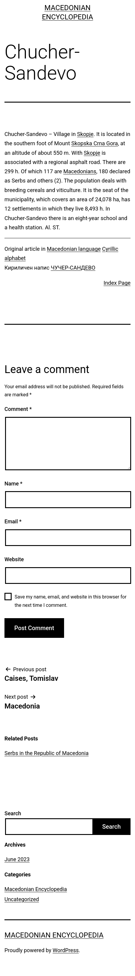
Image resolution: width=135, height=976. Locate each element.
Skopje (85, 134)
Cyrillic (110, 249)
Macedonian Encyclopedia (35, 889)
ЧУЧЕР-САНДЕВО (73, 268)
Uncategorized (21, 899)
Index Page (117, 283)
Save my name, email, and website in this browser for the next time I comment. (70, 601)
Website (14, 559)
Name (13, 483)
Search (12, 813)
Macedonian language (74, 249)
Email (12, 521)
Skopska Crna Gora (94, 143)
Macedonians (79, 171)
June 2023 (17, 859)
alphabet (15, 258)
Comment (18, 409)
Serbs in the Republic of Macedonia (46, 753)
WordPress (66, 950)
